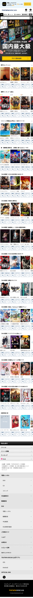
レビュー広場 (5, 547)
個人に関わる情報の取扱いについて (22, 466)
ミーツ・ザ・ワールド (5, 430)
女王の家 (12, 350)
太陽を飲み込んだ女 (25, 350)
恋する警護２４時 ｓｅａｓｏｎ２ (18, 297)
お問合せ (4, 542)
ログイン (30, 11)
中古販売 (5, 521)
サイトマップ (4, 469)
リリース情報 (16, 451)
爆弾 (32, 111)
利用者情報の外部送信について (19, 468)
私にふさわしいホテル (15, 430)
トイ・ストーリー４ (15, 164)
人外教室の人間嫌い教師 (6, 324)
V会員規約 (8, 464)
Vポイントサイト (6, 553)
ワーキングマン (24, 111)
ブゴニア (23, 191)
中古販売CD (18, 14)
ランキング (16, 455)
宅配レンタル (7, 511)
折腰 (22, 377)
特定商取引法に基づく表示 (7, 468)
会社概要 (3, 464)
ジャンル (16, 447)
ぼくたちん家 (24, 297)
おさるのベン (3, 82)
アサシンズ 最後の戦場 (26, 217)
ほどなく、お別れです (5, 138)
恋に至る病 (13, 270)
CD (6, 14)
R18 (30, 14)
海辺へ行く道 (24, 430)
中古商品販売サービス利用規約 (8, 466)
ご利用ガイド (5, 532)
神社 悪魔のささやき (15, 244)
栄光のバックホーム (15, 138)
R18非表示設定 (7, 527)
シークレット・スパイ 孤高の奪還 (18, 217)
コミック (11, 14)
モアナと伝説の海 (4, 164)
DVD (2, 14)
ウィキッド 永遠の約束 (26, 138)
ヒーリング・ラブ (4, 377)
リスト (26, 11)
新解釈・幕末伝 (14, 82)
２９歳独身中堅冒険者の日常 (17, 324)
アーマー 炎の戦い (5, 217)
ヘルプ (3, 537)
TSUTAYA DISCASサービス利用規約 (18, 464)
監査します (2, 350)
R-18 (16, 459)
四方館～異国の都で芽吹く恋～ (17, 377)
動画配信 (25, 14)
